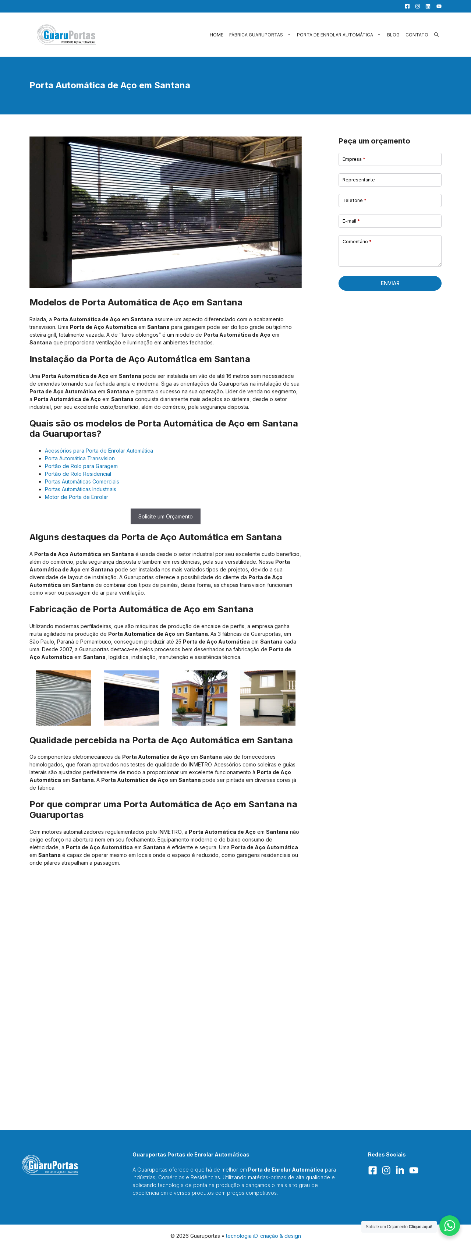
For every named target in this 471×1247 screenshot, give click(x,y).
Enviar (390, 283)
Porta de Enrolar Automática (340, 34)
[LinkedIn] (426, 6)
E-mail (351, 221)
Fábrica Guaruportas (261, 34)
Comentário (357, 241)
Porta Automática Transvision (80, 458)
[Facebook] (405, 6)
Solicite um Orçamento (165, 516)
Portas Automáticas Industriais (80, 489)
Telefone (354, 200)
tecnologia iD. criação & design (263, 1236)
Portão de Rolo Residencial (78, 474)
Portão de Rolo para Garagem (81, 466)
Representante (359, 180)
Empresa (354, 159)
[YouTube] (437, 6)
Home (216, 35)
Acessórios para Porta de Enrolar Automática (99, 450)
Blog (393, 35)
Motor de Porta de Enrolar (76, 497)
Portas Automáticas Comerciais (82, 481)
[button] (436, 34)
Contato (417, 35)
